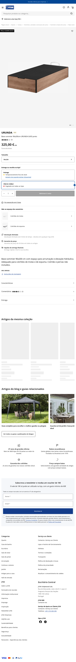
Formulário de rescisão (9, 590)
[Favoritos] (64, 7)
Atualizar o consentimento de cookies (50, 573)
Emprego (4, 602)
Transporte (42, 557)
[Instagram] (45, 621)
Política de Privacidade (54, 522)
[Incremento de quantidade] (12, 193)
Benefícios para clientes (9, 627)
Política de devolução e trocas (48, 561)
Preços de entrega (6, 148)
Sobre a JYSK (5, 586)
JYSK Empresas (6, 615)
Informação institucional (9, 594)
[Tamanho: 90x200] (38, 159)
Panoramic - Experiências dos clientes (14, 640)
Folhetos (41, 548)
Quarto (3, 540)
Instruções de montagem (12, 274)
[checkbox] (4, 517)
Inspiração (5, 607)
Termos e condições (45, 553)
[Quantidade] (8, 193)
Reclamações (42, 569)
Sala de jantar (6, 557)
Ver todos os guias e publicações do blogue (18, 434)
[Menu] (2, 7)
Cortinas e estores (7, 565)
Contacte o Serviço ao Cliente (48, 540)
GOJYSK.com (5, 619)
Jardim (3, 569)
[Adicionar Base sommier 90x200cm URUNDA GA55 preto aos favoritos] (72, 31)
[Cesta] (72, 7)
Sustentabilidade (7, 623)
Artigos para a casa (7, 573)
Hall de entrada (6, 578)
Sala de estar (5, 553)
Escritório (4, 548)
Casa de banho (6, 544)
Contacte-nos (42, 602)
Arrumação (5, 561)
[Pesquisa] (71, 13)
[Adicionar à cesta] (45, 193)
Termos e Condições (31, 520)
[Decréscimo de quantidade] (4, 193)
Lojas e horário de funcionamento (49, 544)
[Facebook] (40, 621)
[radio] (38, 175)
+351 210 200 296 (51, 611)
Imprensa (4, 598)
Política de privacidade (46, 565)
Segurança (5, 632)
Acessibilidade (6, 636)
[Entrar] (68, 7)
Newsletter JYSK (6, 611)
